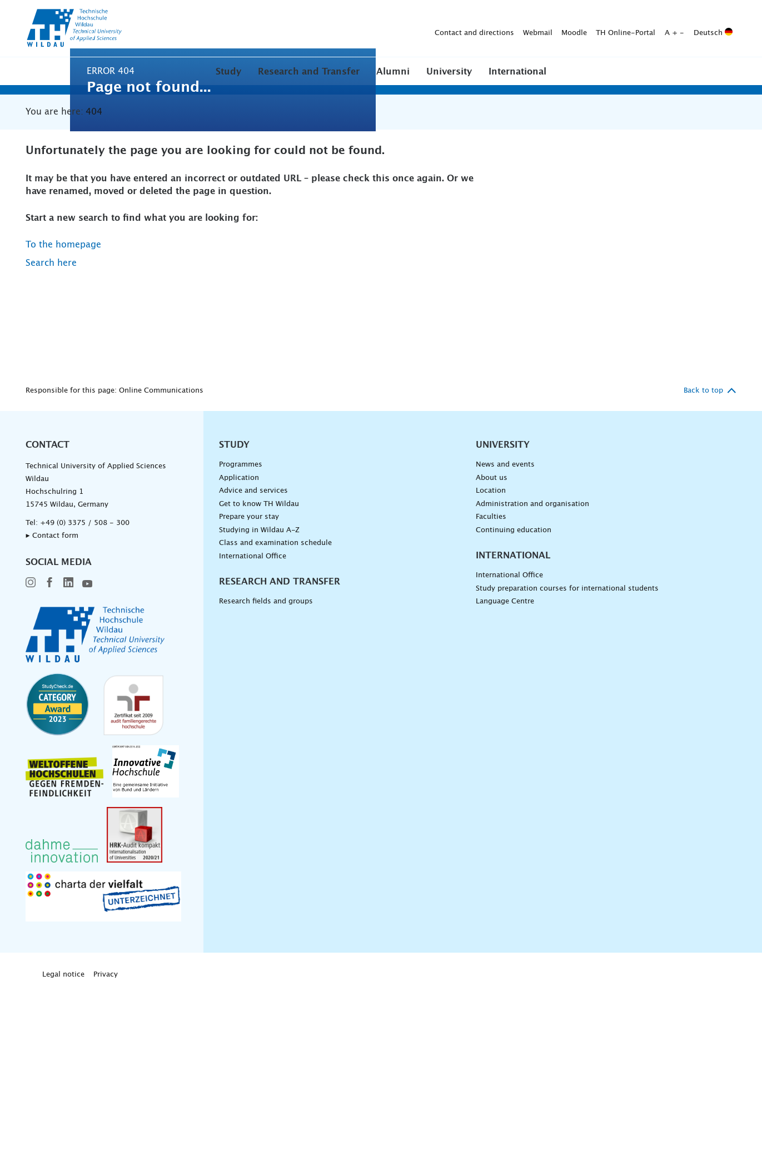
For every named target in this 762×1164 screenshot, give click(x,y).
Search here (51, 438)
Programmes (240, 639)
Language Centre (505, 776)
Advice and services (253, 666)
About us (491, 652)
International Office (252, 731)
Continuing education (513, 705)
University (449, 71)
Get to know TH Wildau (259, 679)
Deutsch (538, 28)
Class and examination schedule (275, 718)
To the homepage (63, 419)
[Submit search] (719, 28)
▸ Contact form (52, 711)
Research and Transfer (309, 71)
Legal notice (63, 1149)
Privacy (105, 1149)
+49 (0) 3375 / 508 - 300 (85, 698)
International (517, 71)
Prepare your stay (249, 692)
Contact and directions (300, 28)
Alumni (393, 71)
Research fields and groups (266, 776)
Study (228, 71)
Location (491, 666)
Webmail (363, 28)
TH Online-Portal (451, 28)
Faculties (491, 692)
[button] (228, 71)
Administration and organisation (532, 679)
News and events (505, 639)
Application (239, 652)
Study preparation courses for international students (567, 763)
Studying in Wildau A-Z (259, 705)
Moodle (399, 28)
